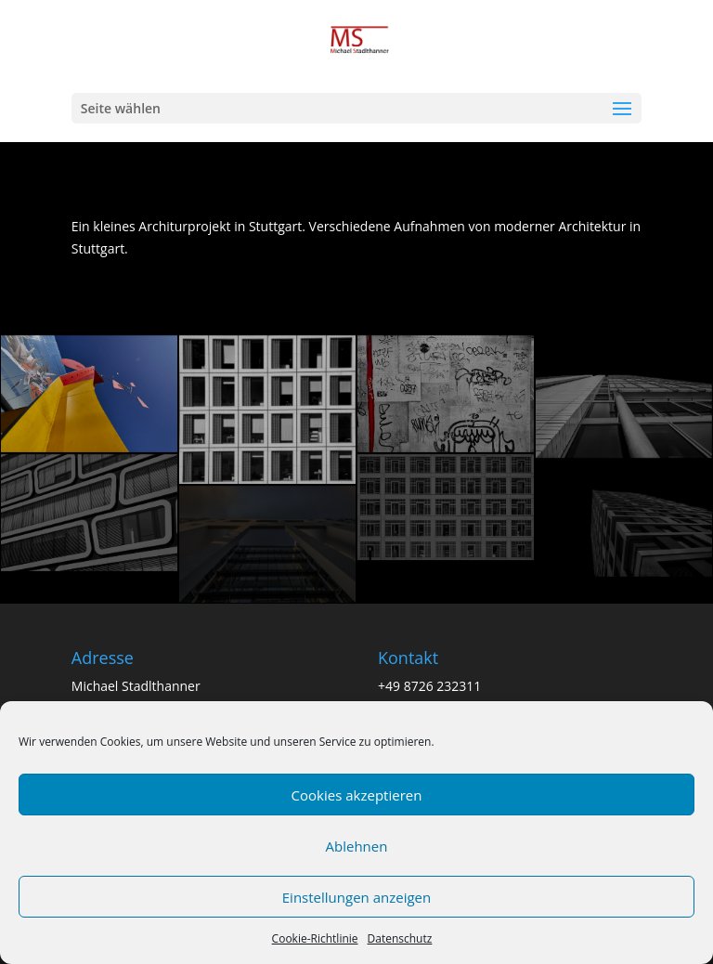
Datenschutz (400, 938)
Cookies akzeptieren (357, 795)
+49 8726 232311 (429, 686)
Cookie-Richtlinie (315, 938)
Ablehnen (357, 846)
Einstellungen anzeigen (356, 897)
